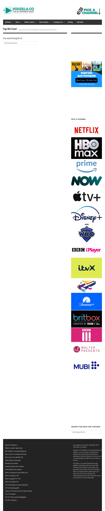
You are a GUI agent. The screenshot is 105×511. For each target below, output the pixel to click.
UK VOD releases (11, 501)
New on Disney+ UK (12, 477)
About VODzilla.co (11, 446)
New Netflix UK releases (13, 470)
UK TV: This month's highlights (15, 498)
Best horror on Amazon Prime (15, 455)
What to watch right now (13, 449)
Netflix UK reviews (11, 464)
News (17, 22)
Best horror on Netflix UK (14, 458)
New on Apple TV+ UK (12, 480)
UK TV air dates (10, 495)
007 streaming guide (12, 489)
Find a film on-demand (13, 461)
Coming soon (57, 22)
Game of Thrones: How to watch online (18, 492)
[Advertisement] (86, 50)
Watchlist (80, 22)
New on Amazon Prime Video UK (16, 474)
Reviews (8, 22)
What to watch (29, 22)
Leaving (70, 22)
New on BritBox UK (11, 483)
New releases (43, 22)
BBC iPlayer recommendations (15, 452)
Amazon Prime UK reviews (14, 467)
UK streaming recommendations (16, 486)
